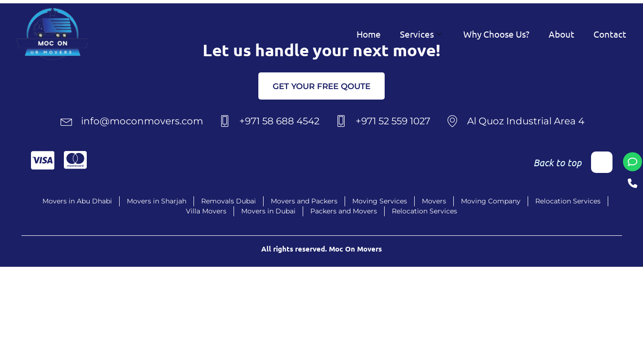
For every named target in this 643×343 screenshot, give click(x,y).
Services (422, 34)
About (561, 34)
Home (369, 34)
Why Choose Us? (496, 34)
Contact (609, 34)
